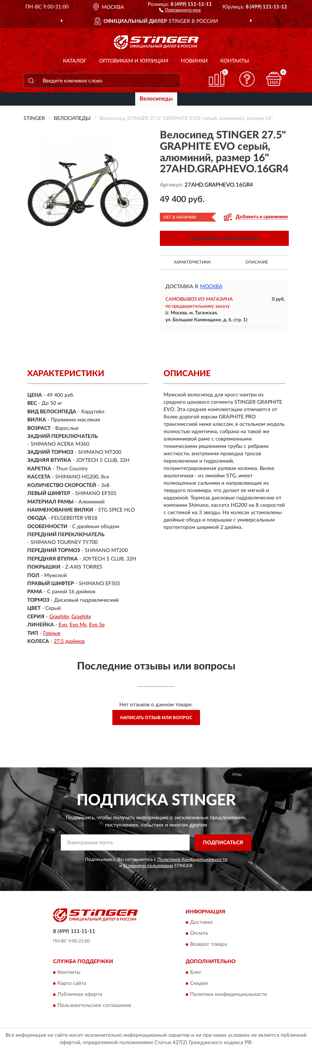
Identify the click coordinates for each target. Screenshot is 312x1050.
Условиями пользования (148, 865)
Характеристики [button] (192, 262)
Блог (195, 972)
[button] (180, 9)
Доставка (201, 922)
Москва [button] (211, 286)
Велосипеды (156, 99)
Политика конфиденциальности (228, 994)
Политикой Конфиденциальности (192, 859)
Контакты (234, 61)
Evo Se (97, 624)
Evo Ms (78, 624)
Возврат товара (208, 944)
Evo (63, 624)
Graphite (59, 616)
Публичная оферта (79, 994)
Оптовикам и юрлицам (133, 61)
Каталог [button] (75, 61)
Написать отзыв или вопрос (156, 717)
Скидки (199, 983)
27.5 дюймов (69, 641)
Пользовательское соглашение (94, 1005)
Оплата (199, 933)
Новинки (194, 61)
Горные (51, 633)
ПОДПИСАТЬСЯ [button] (223, 842)
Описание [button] (256, 262)
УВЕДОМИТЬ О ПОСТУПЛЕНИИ (224, 238)
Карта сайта (71, 983)
